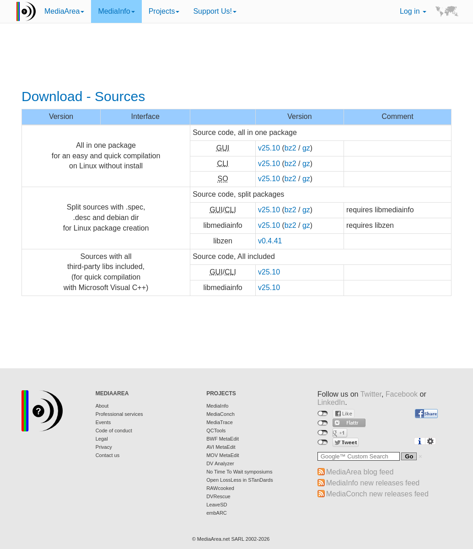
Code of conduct (114, 430)
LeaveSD (216, 504)
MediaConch (220, 414)
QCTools (216, 430)
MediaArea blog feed (360, 472)
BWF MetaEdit (222, 438)
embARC (216, 513)
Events (103, 422)
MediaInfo (116, 11)
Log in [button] (413, 11)
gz (306, 148)
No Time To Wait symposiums (239, 471)
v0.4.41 (270, 241)
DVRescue (218, 496)
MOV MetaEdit (222, 455)
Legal (102, 438)
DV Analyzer (220, 463)
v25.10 (269, 148)
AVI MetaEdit (220, 447)
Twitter (371, 394)
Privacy (104, 447)
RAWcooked (220, 488)
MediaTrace (219, 422)
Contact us (108, 455)
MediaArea (64, 11)
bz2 (290, 148)
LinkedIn (331, 402)
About (102, 406)
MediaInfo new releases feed (373, 483)
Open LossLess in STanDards (239, 480)
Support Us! (214, 11)
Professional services (119, 414)
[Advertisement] (237, 57)
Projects (164, 11)
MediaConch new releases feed (377, 494)
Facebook (402, 394)
